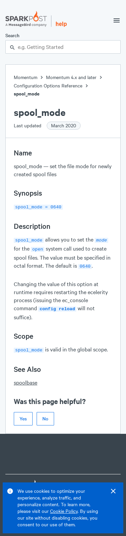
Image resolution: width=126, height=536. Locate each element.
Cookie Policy (64, 511)
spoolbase (25, 378)
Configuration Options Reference (48, 85)
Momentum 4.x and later (71, 77)
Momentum (25, 77)
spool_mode (27, 93)
